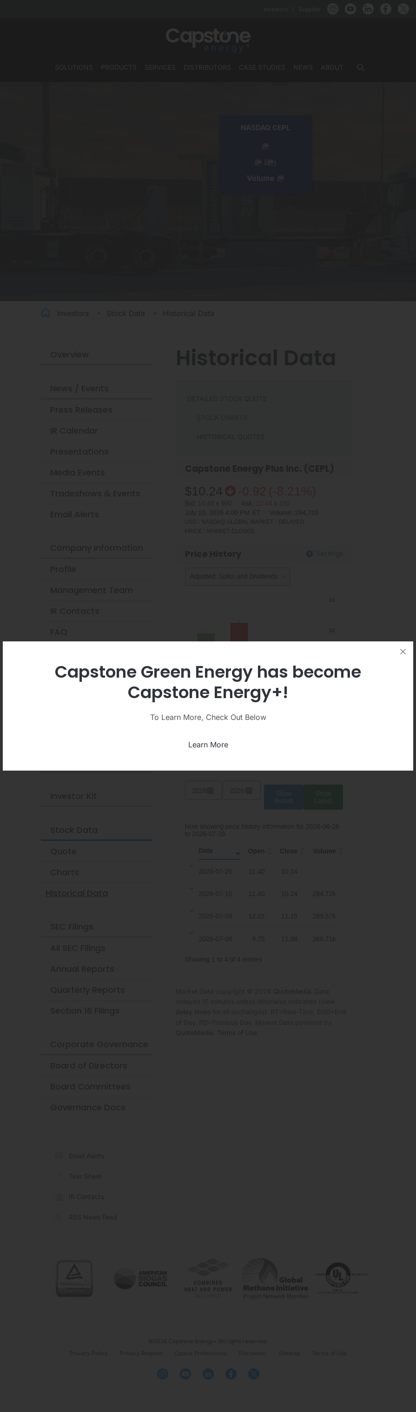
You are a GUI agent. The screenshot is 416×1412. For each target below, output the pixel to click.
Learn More (208, 744)
